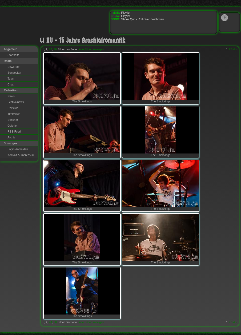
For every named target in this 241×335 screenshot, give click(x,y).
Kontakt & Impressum (21, 155)
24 (50, 49)
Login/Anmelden (18, 149)
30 (55, 49)
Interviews (14, 114)
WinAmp (234, 18)
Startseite (14, 55)
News (11, 96)
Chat (10, 84)
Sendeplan (14, 72)
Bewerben (14, 67)
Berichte (13, 119)
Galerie (12, 125)
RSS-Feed (14, 131)
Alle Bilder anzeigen (91, 49)
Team (11, 78)
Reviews (13, 108)
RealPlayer (234, 27)
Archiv (11, 137)
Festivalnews (16, 102)
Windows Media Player (224, 27)
